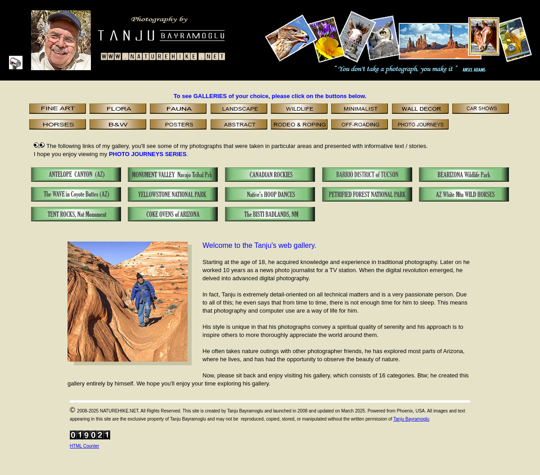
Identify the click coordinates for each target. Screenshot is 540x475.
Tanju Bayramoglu (411, 419)
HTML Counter (84, 446)
